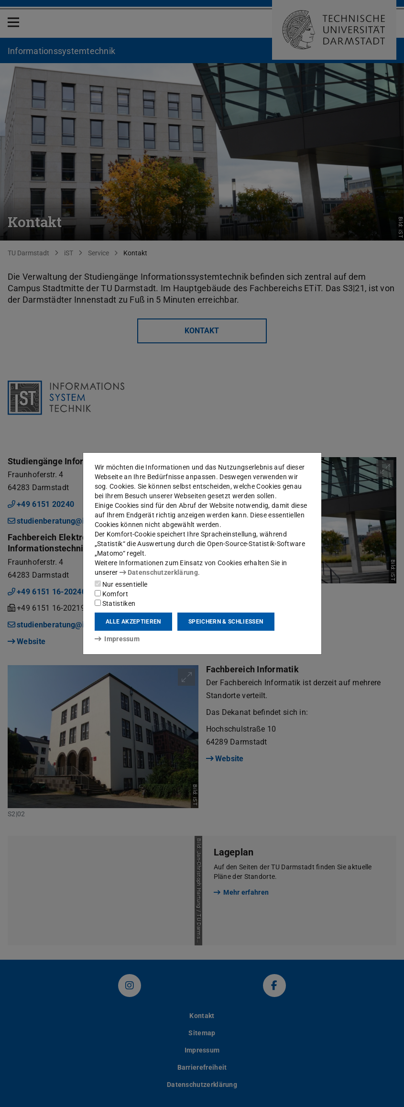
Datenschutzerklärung (159, 572)
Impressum (117, 639)
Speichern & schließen (225, 621)
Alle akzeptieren (133, 621)
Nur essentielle (121, 584)
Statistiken (115, 603)
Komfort (111, 594)
